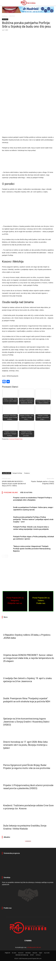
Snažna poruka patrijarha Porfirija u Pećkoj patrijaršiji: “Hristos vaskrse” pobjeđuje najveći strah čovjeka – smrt (33, 519)
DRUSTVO (12, 16)
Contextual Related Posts (15, 439)
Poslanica (27, 473)
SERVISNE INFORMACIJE (21, 955)
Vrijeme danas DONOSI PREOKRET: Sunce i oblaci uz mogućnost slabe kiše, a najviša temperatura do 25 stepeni (28, 658)
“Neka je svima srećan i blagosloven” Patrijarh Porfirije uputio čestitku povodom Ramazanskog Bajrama (31, 548)
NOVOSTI (20, 953)
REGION (35, 953)
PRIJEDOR (28, 864)
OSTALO (38, 955)
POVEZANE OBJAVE (11, 492)
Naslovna (4, 16)
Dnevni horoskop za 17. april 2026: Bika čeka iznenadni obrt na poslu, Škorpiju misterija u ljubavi (25, 745)
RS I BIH (14, 953)
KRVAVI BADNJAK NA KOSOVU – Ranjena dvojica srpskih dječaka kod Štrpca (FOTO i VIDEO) (14, 484)
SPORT (32, 955)
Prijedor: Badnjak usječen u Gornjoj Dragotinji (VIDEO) (42, 483)
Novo (6, 617)
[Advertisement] (28, 47)
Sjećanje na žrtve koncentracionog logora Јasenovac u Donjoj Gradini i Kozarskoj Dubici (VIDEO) (26, 721)
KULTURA (47, 953)
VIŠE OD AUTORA (26, 492)
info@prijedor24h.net (34, 947)
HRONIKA (28, 953)
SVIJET (40, 953)
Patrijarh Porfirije (17, 473)
